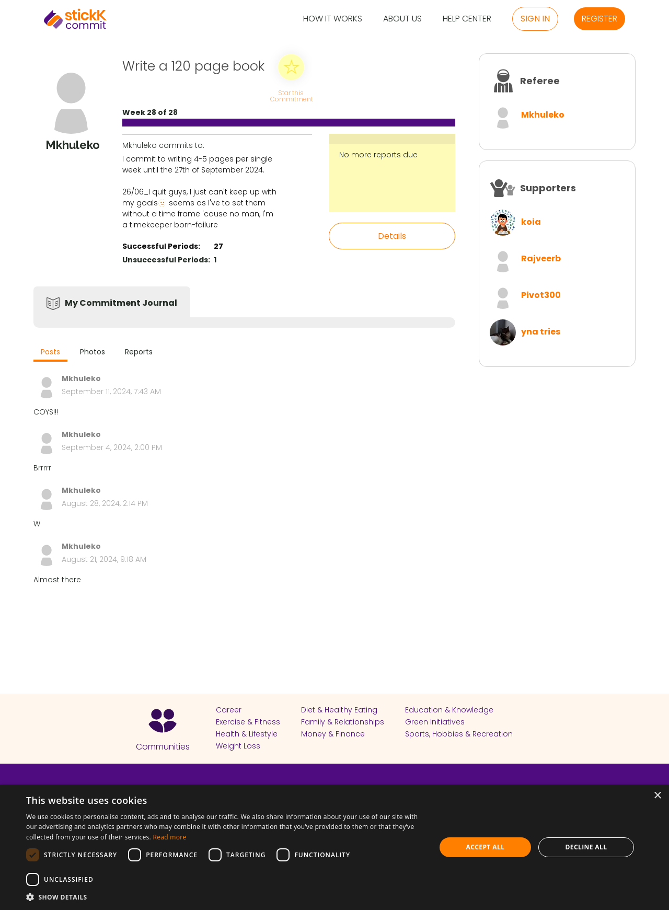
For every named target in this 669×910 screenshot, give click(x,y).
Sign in (535, 19)
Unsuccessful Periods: (166, 260)
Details (392, 236)
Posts (50, 352)
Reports (139, 352)
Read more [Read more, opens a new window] (169, 837)
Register (599, 19)
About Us (402, 19)
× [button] (657, 796)
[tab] (50, 353)
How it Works (332, 19)
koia (531, 222)
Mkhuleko (542, 115)
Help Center (467, 19)
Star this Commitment (291, 95)
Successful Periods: (161, 246)
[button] (225, 897)
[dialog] (334, 847)
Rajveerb (541, 258)
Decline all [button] (586, 847)
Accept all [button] (485, 847)
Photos (92, 352)
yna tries (540, 332)
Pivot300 (541, 295)
